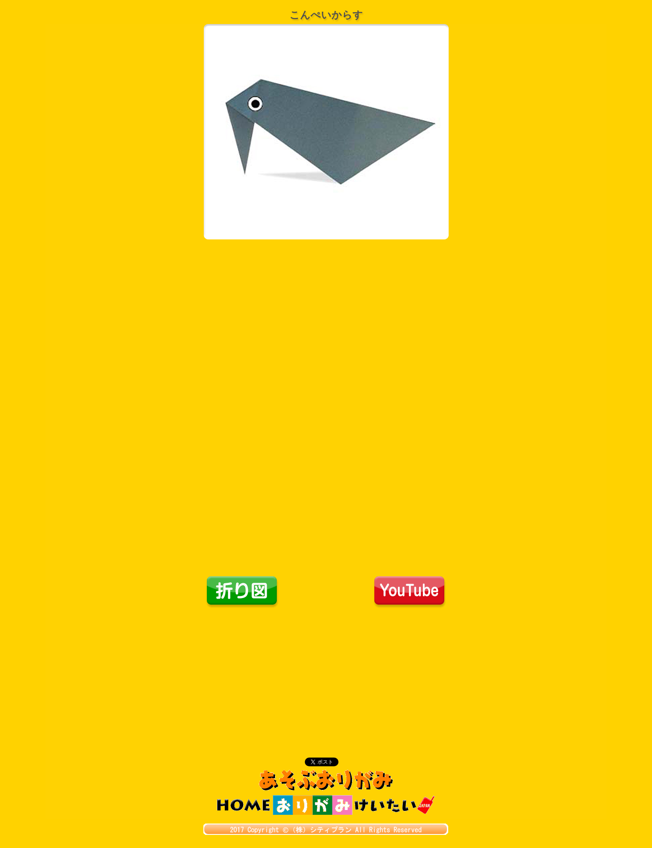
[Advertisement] (326, 674)
